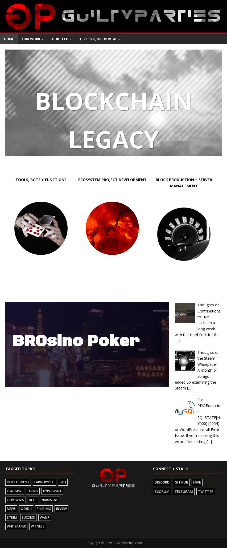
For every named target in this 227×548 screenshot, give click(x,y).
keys (32, 500)
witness (37, 526)
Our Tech (60, 39)
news (11, 508)
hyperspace (52, 491)
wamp (44, 517)
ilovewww (15, 500)
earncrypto (44, 482)
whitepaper (16, 526)
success (28, 517)
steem (12, 517)
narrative (50, 500)
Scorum (162, 491)
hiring (33, 491)
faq (63, 482)
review (61, 508)
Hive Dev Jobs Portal (98, 39)
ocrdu (26, 508)
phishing (44, 508)
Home (9, 39)
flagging (15, 491)
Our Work (31, 39)
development (18, 482)
